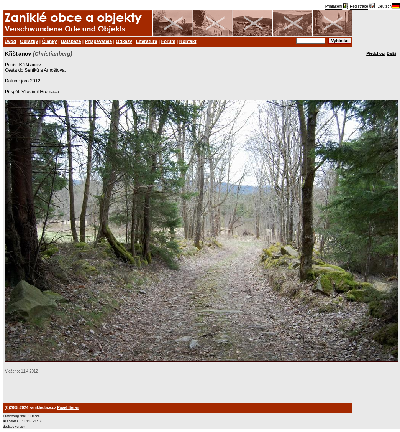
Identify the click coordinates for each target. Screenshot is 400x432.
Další (391, 53)
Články (49, 41)
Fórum (168, 41)
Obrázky (29, 41)
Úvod (10, 41)
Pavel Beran (68, 408)
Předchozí (375, 53)
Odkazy (124, 41)
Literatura (146, 41)
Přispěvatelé (98, 41)
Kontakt (188, 41)
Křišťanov (18, 54)
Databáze (71, 41)
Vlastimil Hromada (40, 91)
